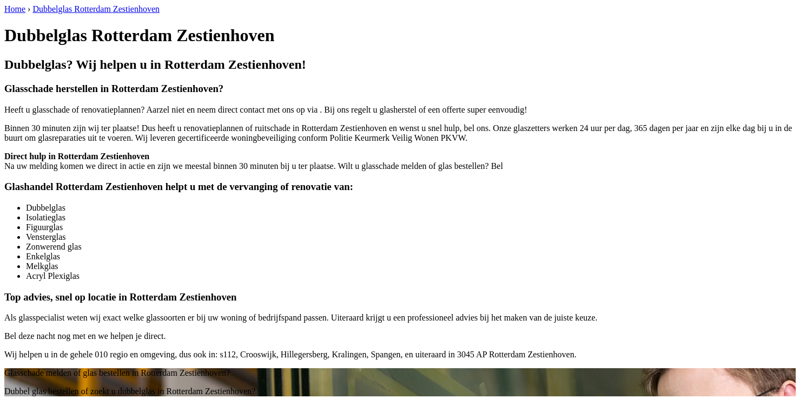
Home (14, 9)
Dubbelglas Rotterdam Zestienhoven (96, 9)
